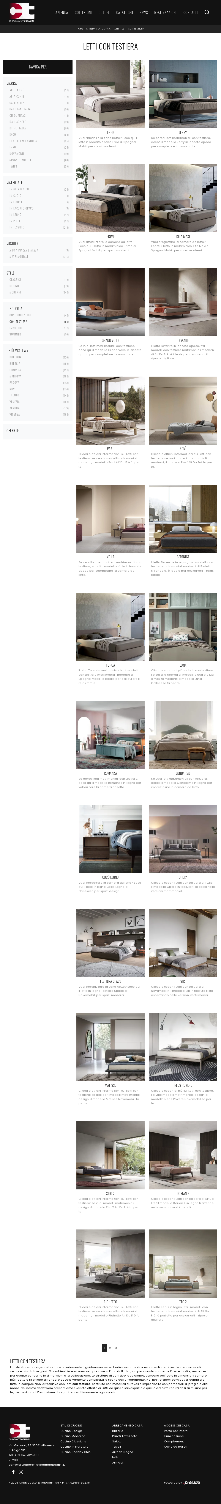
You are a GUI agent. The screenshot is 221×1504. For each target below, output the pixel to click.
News (144, 12)
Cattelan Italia (20, 109)
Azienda (61, 12)
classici (15, 279)
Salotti (117, 1441)
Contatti (190, 12)
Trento (14, 395)
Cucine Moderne (72, 1436)
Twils (13, 166)
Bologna (15, 357)
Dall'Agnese (17, 122)
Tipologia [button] (14, 308)
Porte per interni (176, 1431)
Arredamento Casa (98, 28)
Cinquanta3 (17, 115)
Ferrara (15, 370)
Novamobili (17, 153)
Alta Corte (16, 96)
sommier (15, 334)
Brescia (15, 363)
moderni (15, 292)
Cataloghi (124, 12)
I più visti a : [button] (17, 350)
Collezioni (83, 12)
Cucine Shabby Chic (75, 1452)
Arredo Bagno (122, 1452)
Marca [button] (11, 83)
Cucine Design (71, 1431)
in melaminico (19, 189)
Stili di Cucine (71, 1425)
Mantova (15, 376)
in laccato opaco (21, 208)
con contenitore (21, 315)
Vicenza (14, 414)
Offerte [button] (12, 430)
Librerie (117, 1431)
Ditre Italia (17, 128)
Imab (12, 147)
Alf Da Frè (16, 90)
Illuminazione (174, 1436)
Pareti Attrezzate (124, 1436)
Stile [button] (10, 273)
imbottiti (15, 328)
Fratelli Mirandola (23, 141)
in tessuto (16, 227)
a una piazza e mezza (23, 250)
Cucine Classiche (73, 1441)
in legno (15, 214)
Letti (116, 28)
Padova (14, 382)
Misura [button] (12, 243)
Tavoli (116, 1447)
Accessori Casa (177, 1425)
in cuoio (15, 195)
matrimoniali (18, 256)
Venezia (14, 401)
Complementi (174, 1441)
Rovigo (14, 389)
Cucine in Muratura (74, 1447)
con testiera (18, 321)
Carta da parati (175, 1447)
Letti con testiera (133, 28)
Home (80, 28)
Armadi (117, 1463)
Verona (14, 408)
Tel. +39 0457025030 (24, 1455)
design (14, 286)
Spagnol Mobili (20, 160)
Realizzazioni (165, 12)
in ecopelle (17, 202)
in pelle (15, 221)
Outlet (104, 12)
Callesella (16, 103)
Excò (12, 134)
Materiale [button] (14, 182)
